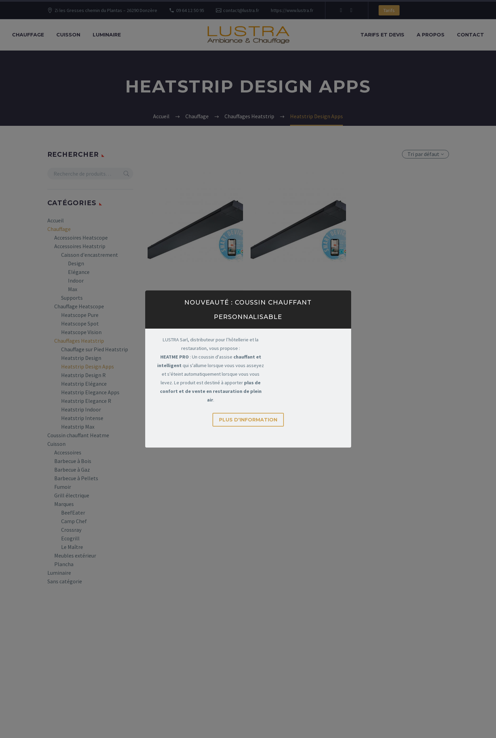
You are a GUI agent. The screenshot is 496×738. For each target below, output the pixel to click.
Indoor (76, 280)
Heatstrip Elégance (84, 383)
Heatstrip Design (81, 357)
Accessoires (67, 452)
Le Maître (72, 546)
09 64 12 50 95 (190, 10)
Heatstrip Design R (83, 375)
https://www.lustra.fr (292, 10)
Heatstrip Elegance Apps (90, 392)
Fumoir (62, 486)
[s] (90, 173)
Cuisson (68, 35)
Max (72, 289)
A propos (431, 35)
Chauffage (28, 35)
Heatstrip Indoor (81, 409)
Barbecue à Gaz (72, 469)
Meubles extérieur (75, 555)
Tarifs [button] (389, 10)
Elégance (79, 271)
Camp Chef (74, 521)
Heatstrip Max (77, 426)
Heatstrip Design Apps (87, 366)
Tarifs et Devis (382, 35)
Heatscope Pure (80, 314)
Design (76, 263)
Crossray (71, 529)
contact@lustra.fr (241, 10)
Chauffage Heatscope (79, 306)
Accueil (55, 220)
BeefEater (73, 512)
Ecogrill (70, 538)
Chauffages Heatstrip (79, 340)
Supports (72, 297)
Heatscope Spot (80, 323)
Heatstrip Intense (82, 418)
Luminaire (107, 35)
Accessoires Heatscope (81, 237)
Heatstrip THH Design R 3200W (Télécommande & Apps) (298, 310)
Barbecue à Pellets (76, 478)
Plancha (63, 564)
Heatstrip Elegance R (86, 400)
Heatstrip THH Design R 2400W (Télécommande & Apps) (195, 310)
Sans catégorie (64, 581)
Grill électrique (71, 495)
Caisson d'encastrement (89, 254)
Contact (470, 35)
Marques (64, 503)
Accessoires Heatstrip (79, 246)
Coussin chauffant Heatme (78, 435)
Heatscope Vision (81, 332)
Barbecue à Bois (72, 461)
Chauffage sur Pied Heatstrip (94, 349)
